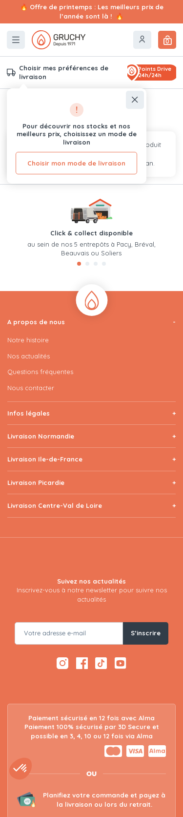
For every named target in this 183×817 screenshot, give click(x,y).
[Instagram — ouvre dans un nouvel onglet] (62, 663)
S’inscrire (146, 633)
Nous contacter (30, 388)
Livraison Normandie (40, 436)
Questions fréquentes (40, 372)
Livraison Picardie (35, 482)
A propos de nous (36, 322)
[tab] (79, 264)
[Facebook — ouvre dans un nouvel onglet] (81, 663)
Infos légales (28, 413)
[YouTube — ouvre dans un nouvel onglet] (120, 663)
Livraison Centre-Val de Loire (54, 505)
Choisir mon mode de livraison (76, 163)
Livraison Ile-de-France (44, 459)
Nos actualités (28, 356)
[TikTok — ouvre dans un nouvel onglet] (101, 663)
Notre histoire (28, 340)
